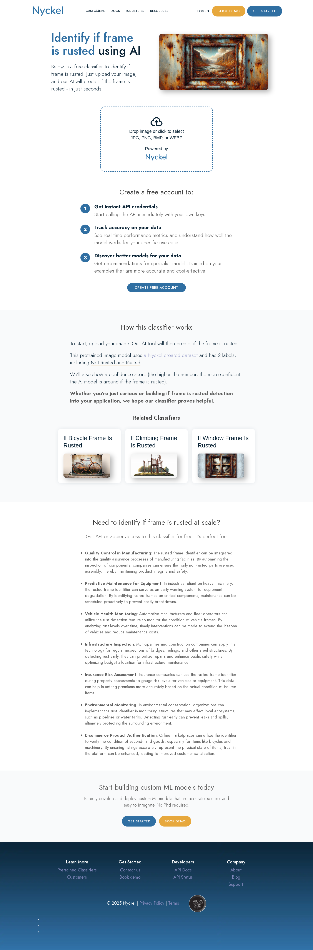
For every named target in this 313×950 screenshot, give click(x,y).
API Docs (183, 870)
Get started (265, 11)
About (236, 870)
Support (236, 884)
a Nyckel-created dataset (171, 355)
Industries (135, 11)
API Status (183, 877)
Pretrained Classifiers (77, 870)
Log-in (203, 11)
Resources (159, 11)
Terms (173, 903)
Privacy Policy (151, 903)
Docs (115, 11)
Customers (95, 11)
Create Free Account (156, 287)
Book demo (229, 11)
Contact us (130, 870)
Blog (236, 877)
